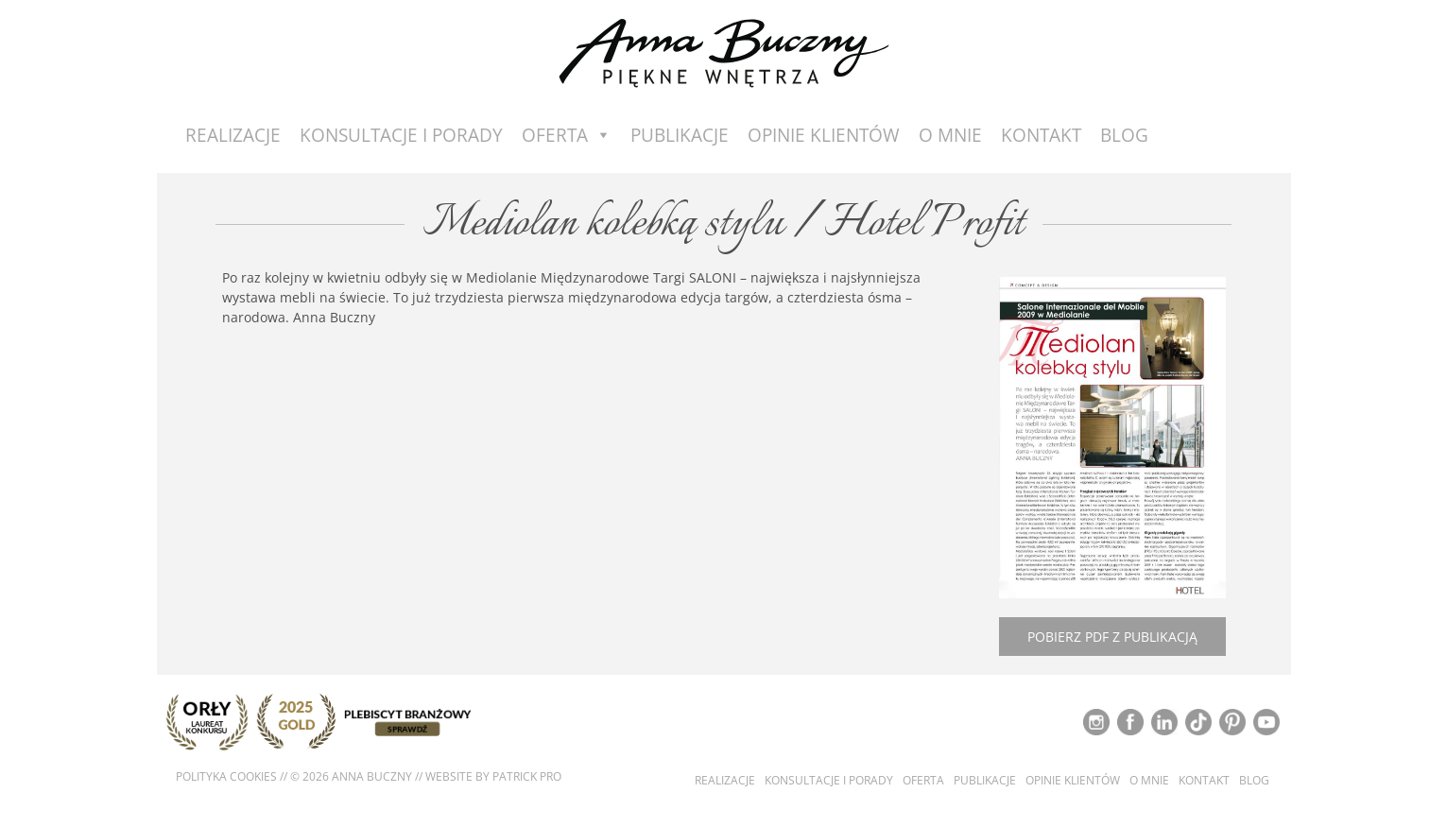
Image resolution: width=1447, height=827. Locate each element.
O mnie (950, 135)
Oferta (567, 135)
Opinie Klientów (824, 135)
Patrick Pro (526, 776)
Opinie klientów (1072, 780)
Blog (1124, 135)
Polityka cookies (226, 776)
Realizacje (233, 135)
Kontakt (1041, 135)
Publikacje (679, 135)
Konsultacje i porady (401, 135)
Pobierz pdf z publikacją (1112, 637)
